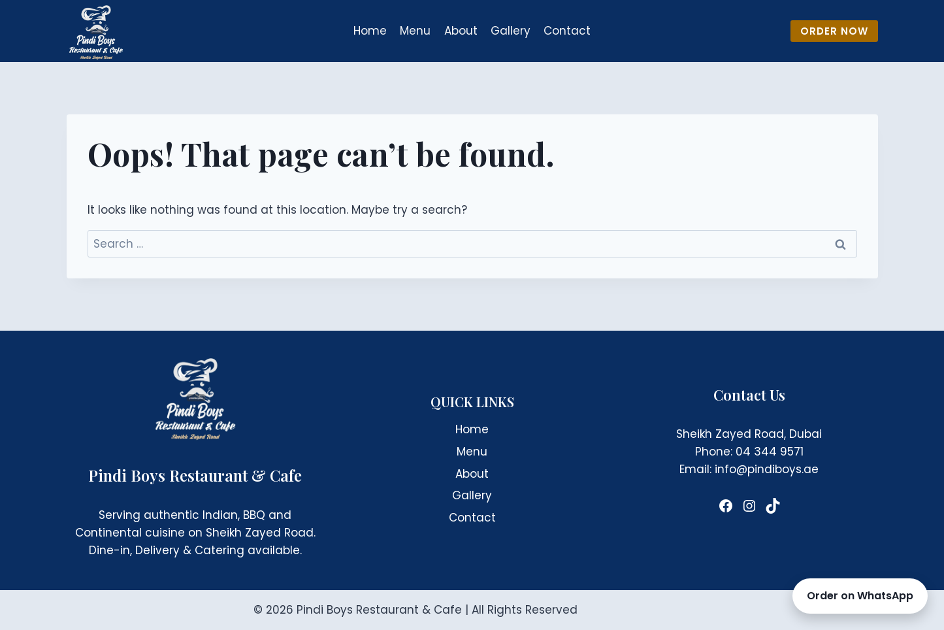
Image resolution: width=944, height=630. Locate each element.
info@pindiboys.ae (767, 469)
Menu (415, 31)
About (461, 31)
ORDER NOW (834, 31)
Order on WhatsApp (860, 595)
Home (370, 31)
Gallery (510, 31)
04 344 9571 (770, 451)
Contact (567, 31)
